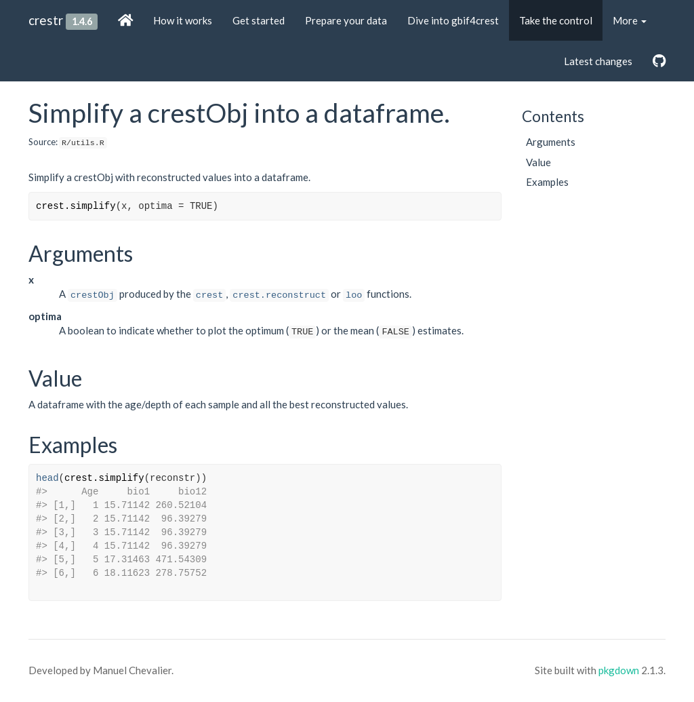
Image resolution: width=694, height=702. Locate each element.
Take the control (555, 20)
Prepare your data (346, 20)
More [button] (630, 20)
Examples (547, 182)
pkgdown (618, 670)
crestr (45, 20)
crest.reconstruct (279, 295)
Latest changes (598, 61)
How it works (182, 20)
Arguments (550, 142)
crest (210, 295)
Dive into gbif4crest (453, 20)
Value (538, 162)
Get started (258, 20)
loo (354, 295)
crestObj (92, 295)
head (47, 478)
